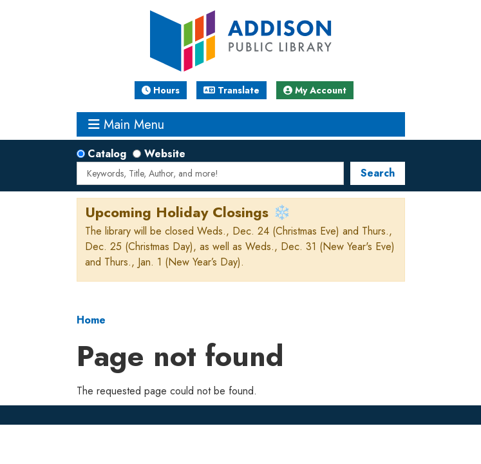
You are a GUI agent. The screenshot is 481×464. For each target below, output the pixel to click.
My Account (314, 90)
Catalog (107, 153)
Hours (161, 90)
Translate (231, 90)
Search (378, 173)
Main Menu (126, 124)
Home (91, 320)
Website (164, 153)
